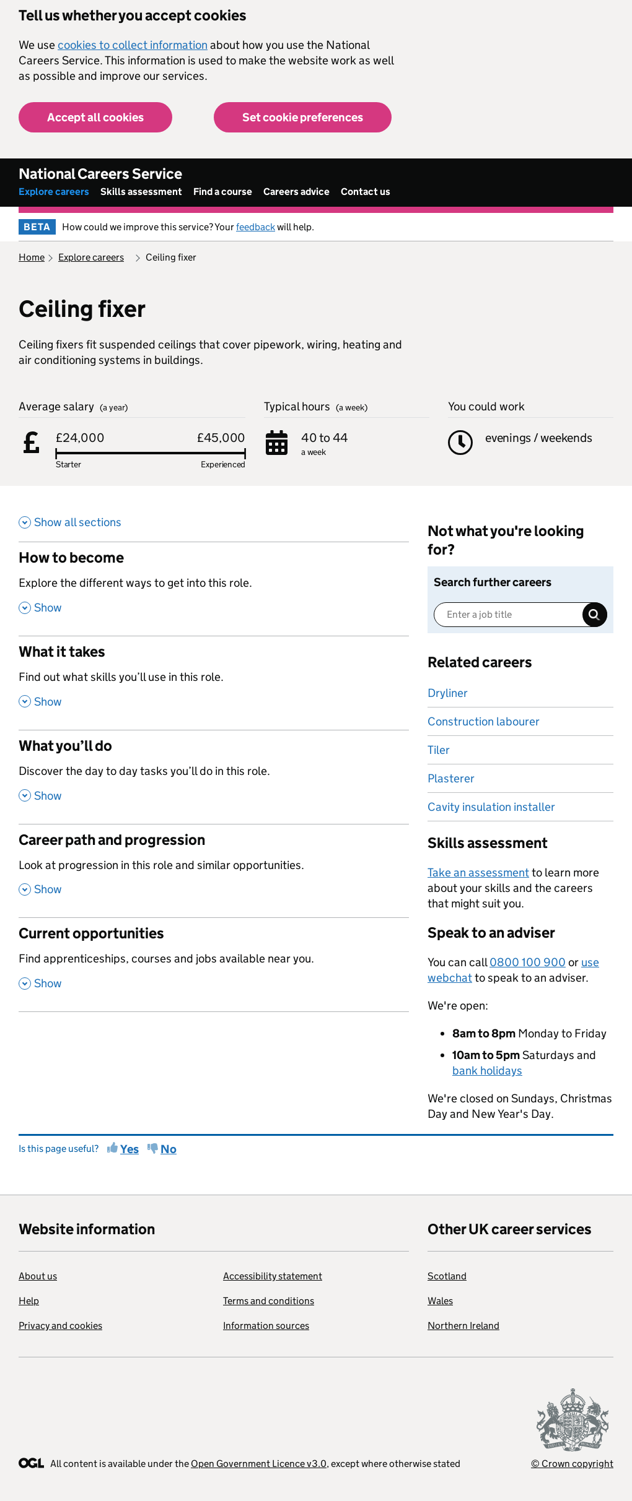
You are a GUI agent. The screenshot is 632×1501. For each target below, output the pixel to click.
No (168, 1149)
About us (38, 1276)
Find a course (222, 191)
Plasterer (451, 778)
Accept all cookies (95, 117)
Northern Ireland (463, 1325)
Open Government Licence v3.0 (259, 1463)
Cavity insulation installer (491, 807)
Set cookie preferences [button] (302, 117)
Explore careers (54, 191)
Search (594, 614)
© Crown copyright (572, 1463)
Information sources (266, 1325)
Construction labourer (484, 721)
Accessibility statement (272, 1276)
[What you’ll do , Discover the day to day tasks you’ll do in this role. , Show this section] (214, 777)
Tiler (439, 750)
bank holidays (487, 1070)
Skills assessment (141, 191)
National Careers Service (100, 174)
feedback (255, 227)
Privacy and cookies (60, 1325)
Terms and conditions (268, 1301)
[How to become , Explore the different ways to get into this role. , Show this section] (214, 589)
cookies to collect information (133, 45)
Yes (129, 1149)
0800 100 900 (527, 962)
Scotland (447, 1276)
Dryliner (448, 693)
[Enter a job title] (520, 614)
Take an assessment (478, 872)
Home (32, 257)
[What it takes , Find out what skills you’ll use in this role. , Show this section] (214, 683)
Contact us (365, 191)
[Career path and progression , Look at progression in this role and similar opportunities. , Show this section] (214, 871)
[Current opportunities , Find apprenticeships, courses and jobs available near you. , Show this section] (214, 964)
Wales (440, 1301)
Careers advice (296, 191)
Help (29, 1301)
